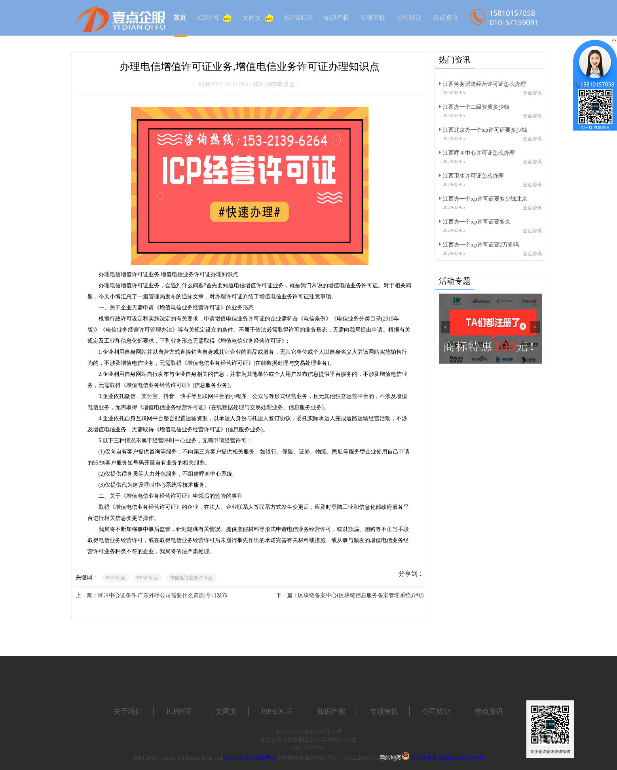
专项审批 (372, 17)
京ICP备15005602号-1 (249, 758)
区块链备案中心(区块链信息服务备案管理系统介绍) (360, 595)
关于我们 (128, 711)
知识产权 (336, 17)
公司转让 (409, 17)
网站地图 (391, 758)
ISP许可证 (147, 577)
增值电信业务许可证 (191, 577)
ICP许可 (214, 18)
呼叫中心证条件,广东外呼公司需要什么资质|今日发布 (163, 595)
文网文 (257, 18)
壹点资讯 (445, 17)
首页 (179, 17)
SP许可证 (115, 577)
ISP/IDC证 (298, 17)
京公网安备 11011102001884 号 (447, 758)
